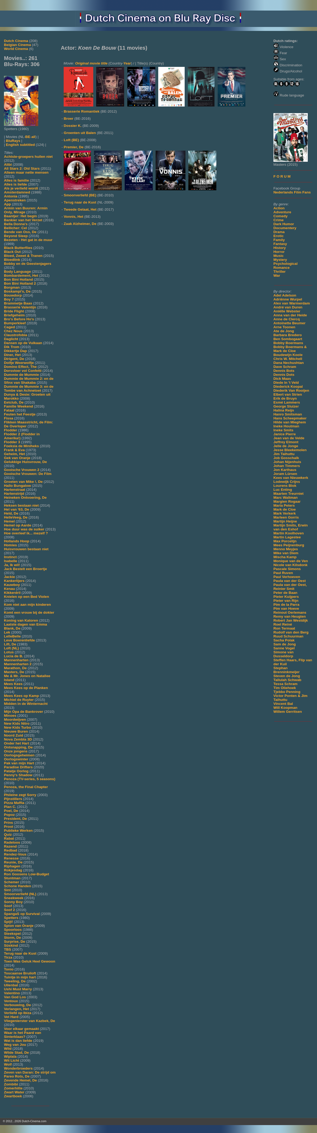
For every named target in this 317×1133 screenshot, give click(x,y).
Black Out (12, 252)
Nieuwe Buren (16, 731)
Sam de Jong (284, 644)
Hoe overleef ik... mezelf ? (26, 533)
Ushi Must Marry (18, 989)
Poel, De (11, 811)
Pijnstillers (13, 799)
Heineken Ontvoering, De (25, 498)
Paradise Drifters (18, 767)
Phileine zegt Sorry (20, 795)
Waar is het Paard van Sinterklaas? (22, 1035)
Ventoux (11, 1001)
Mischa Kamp (285, 557)
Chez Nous (13, 331)
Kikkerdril (12, 593)
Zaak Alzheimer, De (80, 224)
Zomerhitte (13, 1088)
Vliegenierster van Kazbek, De (29, 1021)
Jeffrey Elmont (285, 442)
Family (279, 240)
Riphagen (12, 866)
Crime (278, 220)
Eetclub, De (14, 402)
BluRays (13, 141)
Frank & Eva (14, 450)
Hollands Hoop (16, 541)
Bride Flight (14, 311)
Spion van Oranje (19, 926)
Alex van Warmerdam (291, 303)
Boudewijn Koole (287, 355)
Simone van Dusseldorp (283, 654)
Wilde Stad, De (16, 1053)
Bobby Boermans (288, 343)
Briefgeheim (14, 315)
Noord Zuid (13, 735)
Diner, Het (12, 355)
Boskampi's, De (17, 291)
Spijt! (8, 922)
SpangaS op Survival (22, 914)
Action (279, 208)
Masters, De (14, 672)
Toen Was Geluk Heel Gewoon (29, 961)
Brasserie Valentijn (20, 307)
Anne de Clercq (286, 319)
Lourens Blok (284, 486)
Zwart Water (14, 1092)
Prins (8, 823)
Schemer (11, 882)
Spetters (11, 918)
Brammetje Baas (18, 303)
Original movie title (91, 63)
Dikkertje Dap (15, 351)
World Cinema (16, 49)
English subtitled (20, 145)
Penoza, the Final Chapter (26, 787)
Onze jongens (15, 751)
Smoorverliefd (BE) (80, 195)
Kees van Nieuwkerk (290, 478)
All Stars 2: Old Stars (22, 168)
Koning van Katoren (21, 620)
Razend (10, 846)
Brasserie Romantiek (81, 111)
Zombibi (11, 1084)
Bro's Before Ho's (19, 319)
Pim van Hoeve (286, 609)
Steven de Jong (286, 676)
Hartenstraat (14, 490)
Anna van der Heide (290, 315)
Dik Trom (11, 347)
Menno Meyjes (285, 549)
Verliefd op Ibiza (17, 1013)
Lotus (9, 652)
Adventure (282, 212)
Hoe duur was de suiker (24, 529)
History (279, 248)
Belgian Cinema (17, 45)
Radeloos (12, 842)
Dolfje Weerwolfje (19, 363)
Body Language (17, 272)
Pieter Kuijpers (286, 597)
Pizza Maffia (14, 803)
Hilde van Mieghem (289, 422)
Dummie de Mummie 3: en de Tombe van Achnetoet (28, 388)
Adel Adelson (284, 295)
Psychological (285, 264)
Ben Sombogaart (287, 339)
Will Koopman (285, 708)
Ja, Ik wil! (12, 565)
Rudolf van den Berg (291, 632)
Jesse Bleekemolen (289, 450)
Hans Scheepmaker (289, 418)
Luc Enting (282, 490)
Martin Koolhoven (288, 533)
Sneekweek (13, 898)
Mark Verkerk (284, 513)
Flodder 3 (12, 442)
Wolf (8, 1064)
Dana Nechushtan (288, 363)
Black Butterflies (18, 248)
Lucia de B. (13, 656)
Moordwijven (15, 720)
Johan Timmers (286, 466)
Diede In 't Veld (286, 383)
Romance (281, 268)
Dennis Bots (283, 371)
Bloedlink (12, 260)
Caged (9, 327)
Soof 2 (9, 910)
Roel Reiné (282, 624)
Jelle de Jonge (285, 446)
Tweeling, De (15, 981)
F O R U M (282, 176)
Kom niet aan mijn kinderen (27, 605)
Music (278, 256)
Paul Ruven (283, 573)
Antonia (10, 196)
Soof (8, 906)
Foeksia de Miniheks (21, 446)
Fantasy (280, 244)
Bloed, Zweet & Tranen (23, 256)
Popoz (9, 815)
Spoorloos (13, 930)
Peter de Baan (285, 593)
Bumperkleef (15, 323)
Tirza (8, 957)
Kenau (9, 589)
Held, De (11, 513)
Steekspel (12, 934)
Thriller (279, 272)
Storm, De (12, 938)
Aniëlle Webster (286, 311)
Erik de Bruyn (285, 398)
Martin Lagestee (287, 537)
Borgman (12, 287)
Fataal (9, 410)
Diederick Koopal (288, 387)
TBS (7, 949)
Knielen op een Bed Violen (26, 597)
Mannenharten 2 (17, 664)
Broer (68, 119)
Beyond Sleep (16, 236)
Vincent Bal (283, 704)
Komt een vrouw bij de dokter (29, 612)
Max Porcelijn (285, 541)
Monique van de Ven (290, 561)
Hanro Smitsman (287, 414)
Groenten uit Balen (80, 133)
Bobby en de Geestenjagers (27, 264)
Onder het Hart (16, 743)
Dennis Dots (283, 375)
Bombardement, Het (21, 276)
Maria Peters (284, 505)
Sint (7, 890)
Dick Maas (282, 379)
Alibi (8, 165)
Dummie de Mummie (21, 375)
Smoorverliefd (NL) (20, 894)
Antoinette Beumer (289, 323)
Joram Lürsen (285, 474)
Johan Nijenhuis (287, 462)
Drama (279, 232)
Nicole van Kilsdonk (290, 565)
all (33, 137)
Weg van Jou (15, 1045)
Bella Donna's (15, 224)
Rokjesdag (13, 870)
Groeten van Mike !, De (23, 482)
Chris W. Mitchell (287, 359)
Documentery (284, 228)
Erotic (278, 236)
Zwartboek (13, 1096)
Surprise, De (14, 942)
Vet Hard (11, 1017)
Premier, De (73, 147)
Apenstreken (15, 200)
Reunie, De (13, 862)
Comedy (280, 216)
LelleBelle (12, 636)
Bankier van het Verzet (23, 220)
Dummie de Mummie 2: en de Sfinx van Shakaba (28, 381)
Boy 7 (9, 299)
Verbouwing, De (17, 1005)
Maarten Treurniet (288, 494)
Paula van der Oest (289, 581)
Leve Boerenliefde (19, 640)
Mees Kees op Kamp (21, 696)
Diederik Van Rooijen (291, 390)
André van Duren (287, 307)
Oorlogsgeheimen (19, 755)
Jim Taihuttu (284, 454)
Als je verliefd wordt (21, 188)
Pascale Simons (287, 569)
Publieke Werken (18, 831)
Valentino (12, 993)
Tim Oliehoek (284, 688)
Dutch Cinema (16, 41)
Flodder (10, 430)
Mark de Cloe (284, 509)
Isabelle (10, 561)
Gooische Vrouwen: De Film (28, 474)
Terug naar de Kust (20, 953)
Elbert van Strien (287, 394)
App (7, 204)
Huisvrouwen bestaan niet (26, 549)
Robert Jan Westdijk (290, 620)
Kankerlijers (14, 581)
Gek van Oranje (17, 458)
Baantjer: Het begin (20, 216)
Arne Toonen (284, 327)
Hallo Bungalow (17, 486)
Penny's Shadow (18, 775)
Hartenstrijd (14, 494)
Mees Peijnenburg (288, 545)
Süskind (11, 945)
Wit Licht (11, 1060)
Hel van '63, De (16, 509)
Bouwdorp (13, 295)
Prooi (8, 827)
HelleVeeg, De (15, 517)
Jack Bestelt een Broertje (25, 569)
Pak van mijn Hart (19, 763)
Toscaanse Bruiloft (20, 973)
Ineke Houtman (286, 426)
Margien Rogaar (287, 501)
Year (127, 63)
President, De (15, 819)
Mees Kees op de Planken (26, 688)
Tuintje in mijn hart (20, 977)
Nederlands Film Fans (292, 192)
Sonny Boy (13, 902)
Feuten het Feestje (19, 414)
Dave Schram (284, 367)
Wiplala (10, 1056)
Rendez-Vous (15, 854)
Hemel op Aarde (17, 525)
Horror (279, 252)
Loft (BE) (71, 140)
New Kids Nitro (17, 723)
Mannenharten (16, 660)
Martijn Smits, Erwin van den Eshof (290, 527)
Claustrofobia (15, 335)
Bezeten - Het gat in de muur (28, 240)
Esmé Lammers (286, 402)
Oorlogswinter (16, 759)
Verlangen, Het (16, 1009)
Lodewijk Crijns (286, 482)
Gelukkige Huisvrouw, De (25, 462)
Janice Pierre (284, 434)
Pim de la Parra (286, 605)
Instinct (10, 557)
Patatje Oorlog (16, 771)
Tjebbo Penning (286, 692)
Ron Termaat (284, 628)
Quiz (8, 834)
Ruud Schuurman (288, 636)
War (276, 276)
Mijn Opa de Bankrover (23, 712)
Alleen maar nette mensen (26, 172)
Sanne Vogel (284, 648)
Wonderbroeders (18, 1068)
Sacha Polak (284, 640)
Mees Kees (13, 684)
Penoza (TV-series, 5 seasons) (29, 779)
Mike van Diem (285, 553)
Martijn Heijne (285, 521)
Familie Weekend (18, 406)
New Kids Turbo (17, 727)
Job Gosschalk (286, 458)
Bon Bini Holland (18, 279)
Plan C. (10, 807)
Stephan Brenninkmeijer (286, 670)
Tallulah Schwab (287, 680)
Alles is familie (16, 180)
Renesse (11, 858)
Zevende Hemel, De (20, 1080)
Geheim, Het (14, 454)
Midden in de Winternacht (26, 704)
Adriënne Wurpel (287, 299)
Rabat (9, 838)
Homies (10, 545)
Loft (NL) (11, 648)
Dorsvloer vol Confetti (22, 371)
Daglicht (11, 339)
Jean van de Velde (288, 438)
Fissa (8, 418)
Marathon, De (15, 668)
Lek (7, 632)
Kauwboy (12, 585)
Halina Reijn (283, 410)
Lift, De (10, 644)
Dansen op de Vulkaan (23, 343)
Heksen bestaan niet (21, 505)
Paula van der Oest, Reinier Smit (290, 587)
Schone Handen (17, 886)
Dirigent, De (14, 359)
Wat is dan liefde (18, 1041)
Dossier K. (72, 126)
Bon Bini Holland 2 (20, 283)
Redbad (10, 850)
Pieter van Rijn (285, 601)
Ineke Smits (283, 430)
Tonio (8, 969)
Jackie (9, 577)
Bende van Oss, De (20, 232)
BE (27, 137)
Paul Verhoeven (286, 577)
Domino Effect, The (20, 367)
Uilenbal (11, 985)
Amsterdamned (17, 192)
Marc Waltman (285, 498)
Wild (8, 1049)
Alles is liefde (15, 184)
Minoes (10, 716)
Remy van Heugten (289, 616)
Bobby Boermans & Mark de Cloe (290, 349)
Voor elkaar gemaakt (21, 1029)
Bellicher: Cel (15, 228)
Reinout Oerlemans (289, 612)
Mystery (280, 260)
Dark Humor (283, 224)
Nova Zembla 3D (18, 739)
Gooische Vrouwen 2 (21, 470)
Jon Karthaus (284, 470)
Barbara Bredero (287, 335)
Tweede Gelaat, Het (80, 209)
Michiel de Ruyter (19, 700)
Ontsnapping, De (18, 747)
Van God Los (15, 997)
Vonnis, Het (73, 217)
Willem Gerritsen (287, 712)
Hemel (9, 521)
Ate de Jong (283, 331)
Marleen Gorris (286, 517)
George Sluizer (286, 406)
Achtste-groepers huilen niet (28, 157)
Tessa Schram (285, 684)
